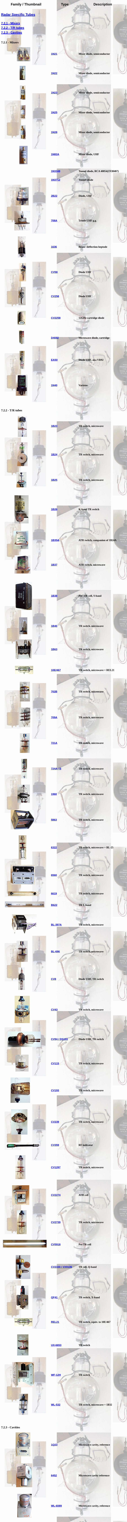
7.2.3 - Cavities (10, 1427)
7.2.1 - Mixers (10, 42)
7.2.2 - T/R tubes (11, 410)
